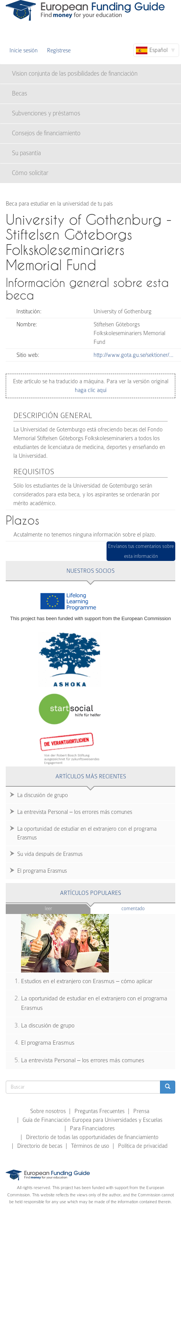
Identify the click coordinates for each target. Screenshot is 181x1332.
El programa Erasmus (42, 871)
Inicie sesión (24, 50)
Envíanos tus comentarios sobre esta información (141, 551)
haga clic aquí (91, 390)
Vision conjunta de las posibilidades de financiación (74, 73)
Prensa (141, 1111)
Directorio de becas (39, 1146)
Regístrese (59, 50)
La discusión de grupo (42, 795)
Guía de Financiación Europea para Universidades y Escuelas (92, 1120)
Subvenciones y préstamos (46, 113)
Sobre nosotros (48, 1111)
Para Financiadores (92, 1128)
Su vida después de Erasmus (49, 854)
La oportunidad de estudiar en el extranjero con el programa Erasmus (87, 833)
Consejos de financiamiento (46, 133)
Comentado (148, 908)
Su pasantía (26, 153)
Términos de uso (90, 1146)
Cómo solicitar (30, 173)
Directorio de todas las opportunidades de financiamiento (92, 1137)
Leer (48, 908)
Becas (19, 93)
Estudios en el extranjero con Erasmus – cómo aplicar (86, 981)
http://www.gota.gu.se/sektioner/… (133, 355)
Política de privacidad (143, 1146)
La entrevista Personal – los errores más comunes (74, 812)
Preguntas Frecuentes (99, 1111)
